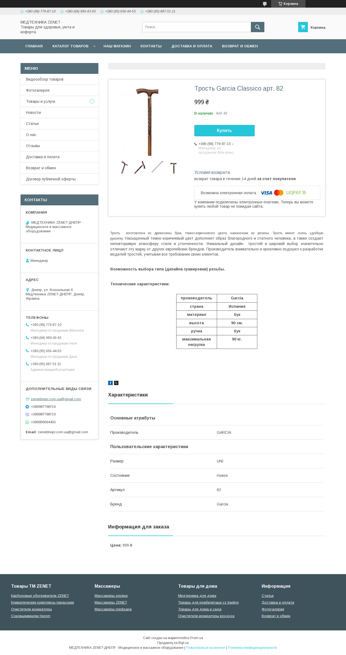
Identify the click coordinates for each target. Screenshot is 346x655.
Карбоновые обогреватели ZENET (40, 596)
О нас (31, 135)
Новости (33, 112)
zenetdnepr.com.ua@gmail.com (56, 399)
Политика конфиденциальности (252, 648)
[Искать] (257, 27)
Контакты (151, 46)
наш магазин (117, 46)
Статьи (32, 123)
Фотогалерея (37, 90)
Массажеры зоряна (111, 596)
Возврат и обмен (240, 46)
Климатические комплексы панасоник (42, 602)
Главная (34, 46)
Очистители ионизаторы (31, 609)
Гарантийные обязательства (128, 60)
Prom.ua (196, 638)
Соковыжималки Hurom (30, 616)
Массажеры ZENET (111, 602)
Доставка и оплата (191, 46)
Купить (224, 130)
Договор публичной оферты (56, 60)
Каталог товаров (70, 46)
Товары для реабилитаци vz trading (208, 602)
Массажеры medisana (113, 609)
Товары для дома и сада (199, 609)
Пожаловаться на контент (205, 648)
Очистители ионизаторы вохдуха (206, 616)
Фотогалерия (273, 609)
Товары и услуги (40, 101)
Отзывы (33, 146)
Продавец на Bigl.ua (173, 643)
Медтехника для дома (197, 596)
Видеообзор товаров (45, 79)
